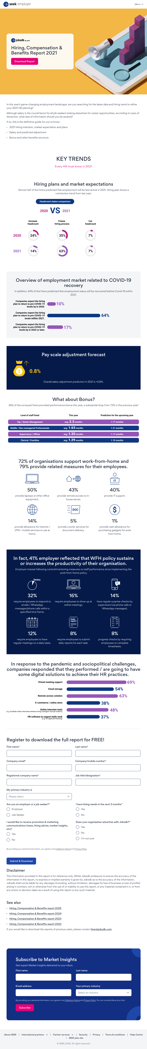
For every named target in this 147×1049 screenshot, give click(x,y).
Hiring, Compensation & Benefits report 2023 (35, 918)
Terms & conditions (115, 1034)
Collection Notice (63, 849)
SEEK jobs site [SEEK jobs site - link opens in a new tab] (76, 1038)
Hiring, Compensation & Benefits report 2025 (35, 908)
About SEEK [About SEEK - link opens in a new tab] (10, 1034)
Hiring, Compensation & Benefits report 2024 (35, 913)
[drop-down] (103, 992)
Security (83, 1034)
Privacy (96, 1034)
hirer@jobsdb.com (101, 929)
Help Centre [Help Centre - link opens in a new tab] (136, 1034)
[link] (24, 61)
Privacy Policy (81, 849)
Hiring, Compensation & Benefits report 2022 (35, 923)
